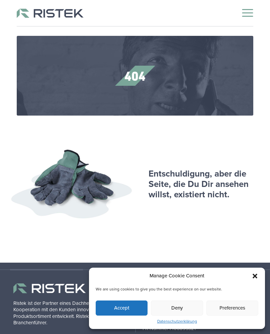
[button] (255, 276)
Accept (121, 308)
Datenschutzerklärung (177, 321)
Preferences (232, 308)
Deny (177, 308)
